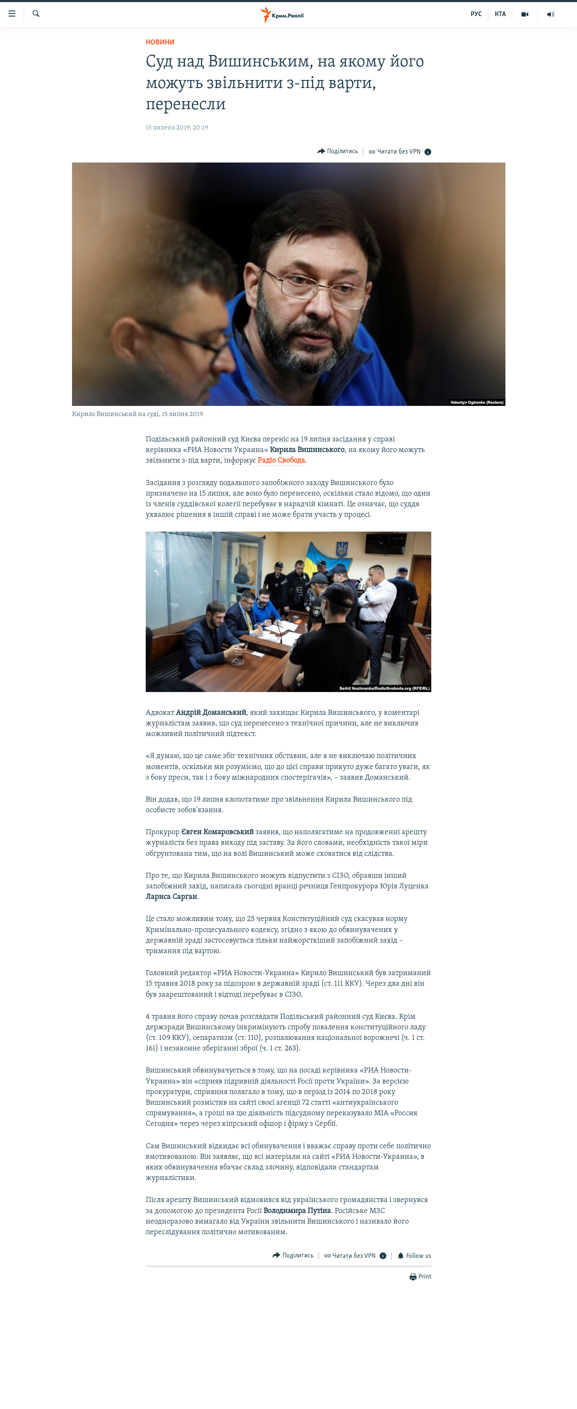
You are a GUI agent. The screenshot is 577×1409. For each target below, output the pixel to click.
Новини (160, 43)
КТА (500, 14)
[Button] (337, 151)
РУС (476, 14)
